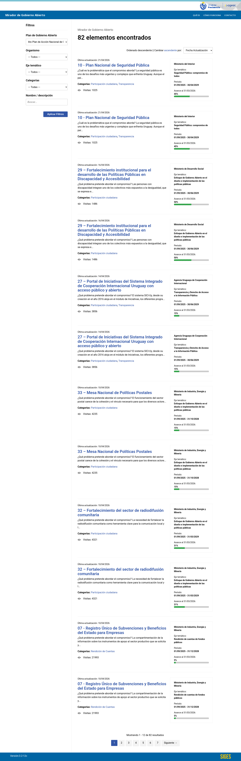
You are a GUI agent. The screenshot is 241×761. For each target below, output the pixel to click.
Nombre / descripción (39, 95)
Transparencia (126, 84)
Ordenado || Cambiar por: (154, 50)
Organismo (32, 50)
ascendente (170, 50)
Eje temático (33, 65)
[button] (55, 114)
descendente (145, 50)
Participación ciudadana (104, 84)
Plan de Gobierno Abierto (41, 35)
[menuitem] (196, 15)
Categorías (32, 80)
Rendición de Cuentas (103, 651)
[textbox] (47, 102)
